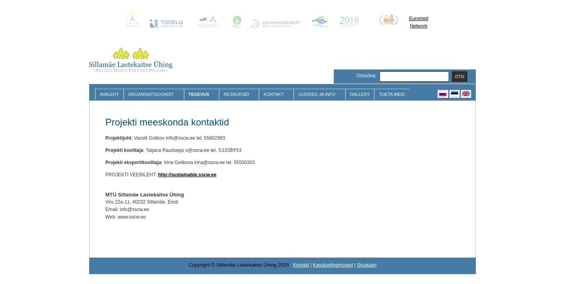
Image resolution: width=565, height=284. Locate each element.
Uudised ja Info (318, 94)
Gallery (360, 94)
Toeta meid (392, 94)
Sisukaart (366, 265)
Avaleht (109, 94)
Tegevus (200, 94)
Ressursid (237, 94)
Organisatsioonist (152, 94)
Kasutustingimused (333, 265)
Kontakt (274, 94)
